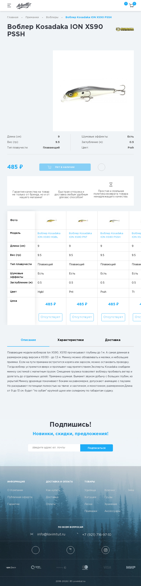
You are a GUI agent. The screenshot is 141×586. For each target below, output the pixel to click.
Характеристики (70, 340)
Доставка (112, 340)
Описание (28, 340)
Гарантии (13, 504)
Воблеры (52, 17)
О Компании (15, 490)
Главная (12, 17)
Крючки (109, 490)
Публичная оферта (19, 497)
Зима (131, 490)
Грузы (108, 497)
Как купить (53, 490)
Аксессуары (112, 511)
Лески (88, 504)
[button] (65, 167)
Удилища (90, 490)
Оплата (50, 504)
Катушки (90, 497)
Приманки (32, 17)
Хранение (110, 504)
